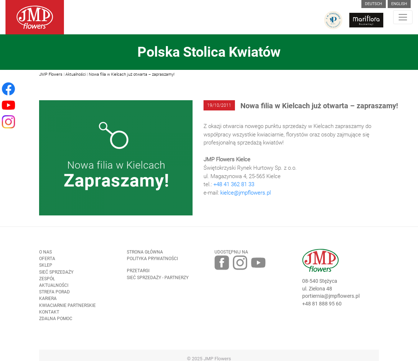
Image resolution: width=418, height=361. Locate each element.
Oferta (47, 260)
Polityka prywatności (152, 260)
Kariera (48, 300)
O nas (45, 253)
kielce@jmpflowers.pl (245, 192)
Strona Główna (145, 253)
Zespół (47, 280)
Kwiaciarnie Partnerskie (67, 307)
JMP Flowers (50, 74)
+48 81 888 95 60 (322, 306)
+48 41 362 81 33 (233, 184)
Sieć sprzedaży (56, 274)
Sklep (45, 267)
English (399, 3)
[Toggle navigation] (403, 17)
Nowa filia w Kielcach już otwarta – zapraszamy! (131, 74)
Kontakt (49, 313)
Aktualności (75, 74)
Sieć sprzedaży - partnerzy (158, 279)
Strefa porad (54, 294)
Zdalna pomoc (55, 320)
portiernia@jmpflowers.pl (331, 298)
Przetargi (138, 272)
